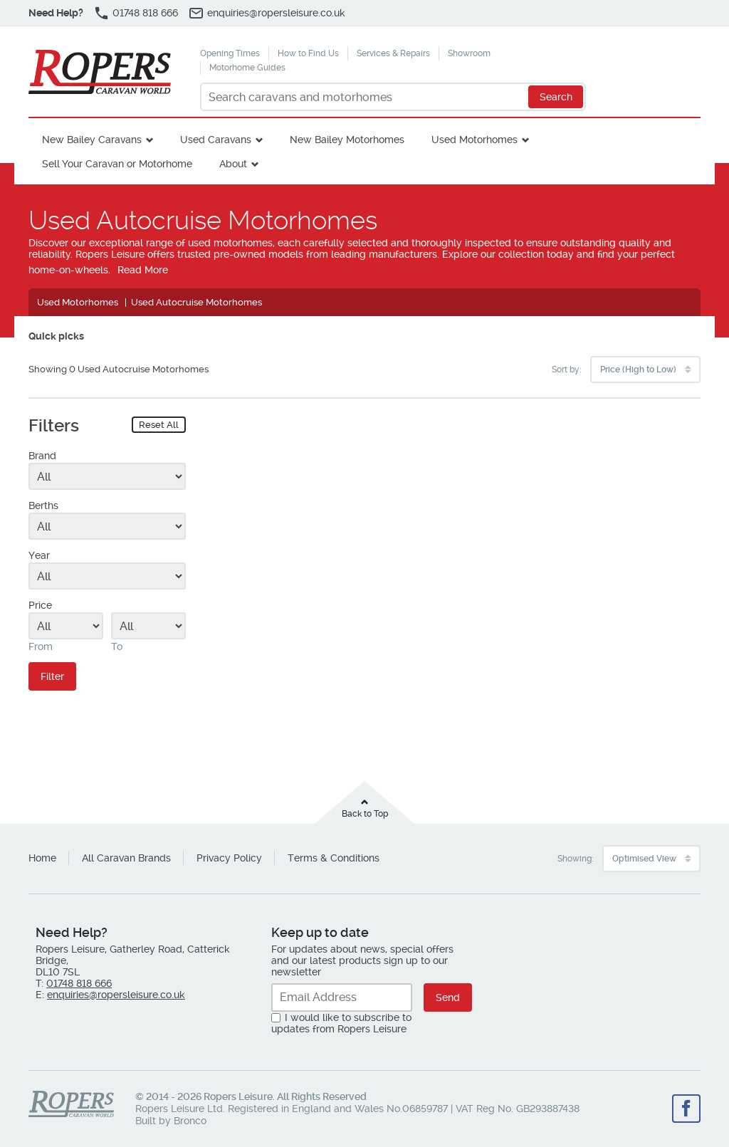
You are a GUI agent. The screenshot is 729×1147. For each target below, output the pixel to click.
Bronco (190, 1120)
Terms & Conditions (333, 858)
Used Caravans (215, 139)
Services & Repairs (393, 53)
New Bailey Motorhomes (347, 139)
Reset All (159, 424)
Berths (43, 505)
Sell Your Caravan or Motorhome (117, 163)
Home (42, 858)
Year (39, 555)
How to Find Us (308, 53)
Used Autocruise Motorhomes (196, 302)
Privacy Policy (229, 858)
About (233, 163)
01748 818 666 (145, 13)
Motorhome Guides (247, 68)
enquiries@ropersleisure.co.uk (276, 13)
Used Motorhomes (474, 139)
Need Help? (55, 13)
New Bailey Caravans (92, 139)
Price (40, 605)
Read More (142, 270)
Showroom (469, 53)
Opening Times (230, 53)
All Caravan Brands (126, 858)
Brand (42, 455)
